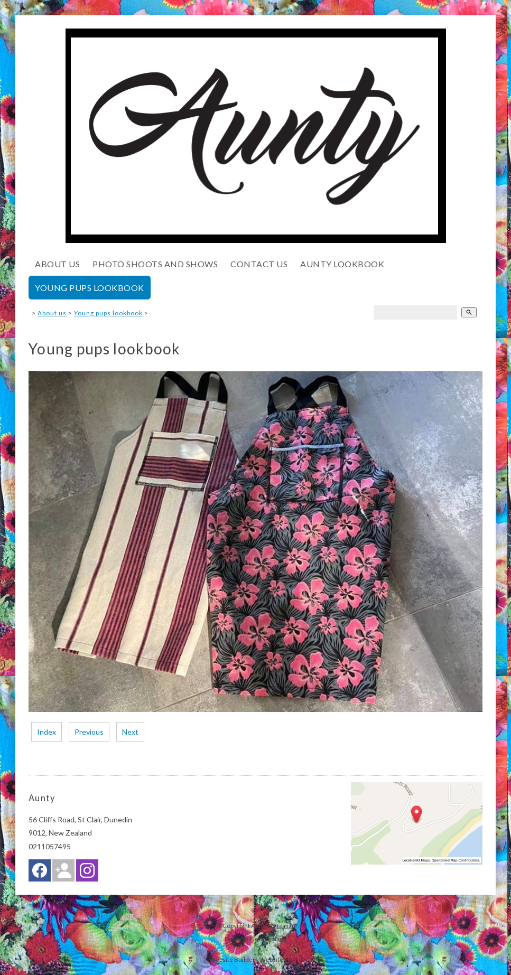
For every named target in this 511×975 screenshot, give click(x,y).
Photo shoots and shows (155, 264)
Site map (283, 925)
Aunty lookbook (342, 264)
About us (57, 264)
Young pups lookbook (89, 288)
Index (46, 731)
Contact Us (258, 264)
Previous (89, 731)
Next (130, 731)
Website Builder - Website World (255, 959)
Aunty (259, 925)
